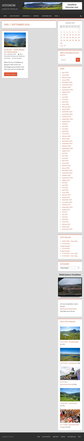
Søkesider (27, 16)
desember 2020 (67, 229)
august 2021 (66, 209)
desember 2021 (67, 200)
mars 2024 (65, 134)
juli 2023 (65, 153)
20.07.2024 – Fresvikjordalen (69, 342)
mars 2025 (65, 104)
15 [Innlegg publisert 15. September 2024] (78, 35)
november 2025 (67, 85)
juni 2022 (65, 185)
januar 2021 (66, 227)
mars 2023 (65, 163)
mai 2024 (65, 129)
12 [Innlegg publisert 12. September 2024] (70, 35)
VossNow (9, 5)
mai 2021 (65, 217)
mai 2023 (65, 158)
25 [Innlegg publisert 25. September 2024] (67, 40)
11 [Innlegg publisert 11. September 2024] (67, 35)
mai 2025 (65, 99)
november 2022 (67, 173)
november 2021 (67, 202)
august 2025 (66, 92)
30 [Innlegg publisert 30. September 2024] (61, 43)
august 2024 (66, 121)
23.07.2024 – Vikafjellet (67, 363)
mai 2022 (65, 188)
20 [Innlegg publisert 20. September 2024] (73, 37)
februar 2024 (66, 136)
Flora (21, 54)
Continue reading (10, 74)
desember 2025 (67, 82)
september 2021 (67, 207)
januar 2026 (66, 80)
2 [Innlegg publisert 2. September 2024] (61, 32)
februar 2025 (66, 107)
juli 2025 (65, 94)
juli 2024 (65, 124)
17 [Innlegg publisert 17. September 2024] (64, 37)
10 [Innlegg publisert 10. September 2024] (64, 35)
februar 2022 (66, 195)
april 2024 (65, 131)
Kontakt (36, 16)
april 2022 (65, 190)
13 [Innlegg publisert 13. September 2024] (73, 35)
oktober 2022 (66, 175)
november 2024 (67, 114)
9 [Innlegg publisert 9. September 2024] (61, 35)
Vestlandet (7, 56)
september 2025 (67, 90)
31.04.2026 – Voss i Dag (69, 256)
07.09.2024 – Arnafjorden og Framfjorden (14, 50)
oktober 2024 (66, 117)
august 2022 (66, 180)
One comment (18, 58)
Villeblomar (21, 56)
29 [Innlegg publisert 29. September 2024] (78, 40)
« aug (61, 45)
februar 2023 (66, 165)
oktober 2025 (66, 87)
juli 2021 (65, 212)
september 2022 (67, 178)
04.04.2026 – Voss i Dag (69, 241)
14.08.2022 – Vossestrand (68, 403)
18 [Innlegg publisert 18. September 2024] (67, 37)
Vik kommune (14, 56)
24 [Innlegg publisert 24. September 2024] (64, 40)
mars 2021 (65, 222)
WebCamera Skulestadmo (68, 309)
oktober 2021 (66, 205)
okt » (65, 45)
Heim (5, 16)
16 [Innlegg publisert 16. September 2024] (61, 37)
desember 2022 (67, 170)
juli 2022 (65, 183)
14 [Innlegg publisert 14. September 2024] (76, 35)
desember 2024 (67, 112)
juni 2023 (65, 156)
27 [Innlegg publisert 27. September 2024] (73, 40)
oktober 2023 (66, 146)
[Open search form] (81, 16)
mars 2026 (65, 75)
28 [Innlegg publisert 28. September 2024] (76, 40)
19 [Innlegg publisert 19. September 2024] (70, 37)
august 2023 (66, 151)
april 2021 (65, 219)
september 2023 (67, 148)
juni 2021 (65, 214)
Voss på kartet (15, 16)
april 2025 (65, 102)
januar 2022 (66, 197)
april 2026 (65, 72)
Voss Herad (7, 58)
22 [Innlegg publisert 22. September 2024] (78, 37)
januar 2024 (66, 139)
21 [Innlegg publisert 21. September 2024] (76, 37)
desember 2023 (67, 141)
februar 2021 (66, 224)
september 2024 (67, 119)
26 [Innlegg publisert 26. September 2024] (70, 40)
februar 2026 (66, 77)
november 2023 (67, 143)
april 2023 (65, 161)
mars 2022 (65, 192)
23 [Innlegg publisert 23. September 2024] (61, 40)
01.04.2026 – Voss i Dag (69, 253)
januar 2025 (66, 109)
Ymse (57, 16)
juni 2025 (65, 97)
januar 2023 (66, 168)
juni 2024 (65, 126)
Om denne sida (46, 16)
